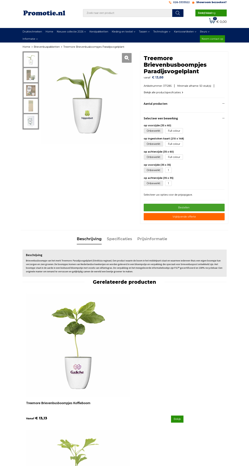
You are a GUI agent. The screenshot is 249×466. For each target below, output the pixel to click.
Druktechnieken (32, 31)
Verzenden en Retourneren (145, 403)
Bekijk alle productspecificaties (163, 90)
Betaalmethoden (139, 398)
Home (49, 31)
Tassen (143, 31)
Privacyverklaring (189, 403)
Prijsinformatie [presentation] (152, 237)
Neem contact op (212, 38)
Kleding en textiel (122, 31)
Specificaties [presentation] (119, 237)
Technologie (160, 31)
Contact (134, 394)
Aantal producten (155, 102)
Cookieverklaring (189, 398)
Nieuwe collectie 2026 (70, 31)
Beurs (203, 31)
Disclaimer (185, 407)
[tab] (89, 237)
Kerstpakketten (98, 31)
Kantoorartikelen (184, 31)
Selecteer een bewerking (161, 117)
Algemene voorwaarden (194, 394)
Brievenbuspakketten (47, 46)
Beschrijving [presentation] (89, 237)
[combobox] (127, 13)
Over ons (83, 394)
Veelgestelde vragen (90, 398)
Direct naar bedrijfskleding (206, 13)
